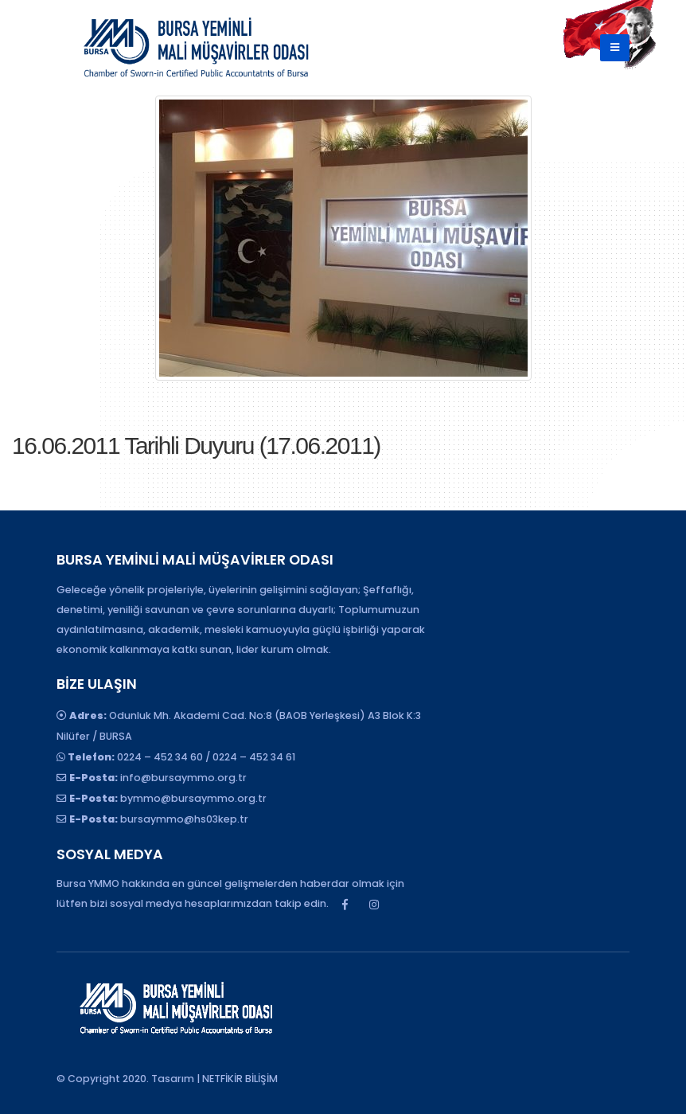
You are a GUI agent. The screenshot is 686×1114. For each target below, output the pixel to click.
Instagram (374, 905)
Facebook (345, 905)
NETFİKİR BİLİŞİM (240, 1078)
